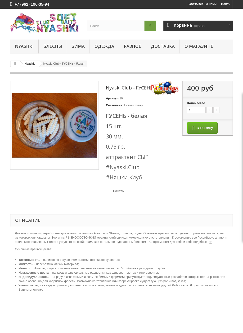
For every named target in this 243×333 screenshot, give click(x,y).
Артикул (112, 98)
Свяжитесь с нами (203, 4)
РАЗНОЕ (132, 46)
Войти (225, 4)
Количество (196, 103)
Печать (118, 191)
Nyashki (24, 46)
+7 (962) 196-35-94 (31, 4)
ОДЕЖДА (104, 46)
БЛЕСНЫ (52, 46)
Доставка (163, 46)
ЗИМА (78, 46)
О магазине (198, 46)
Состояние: (114, 105)
